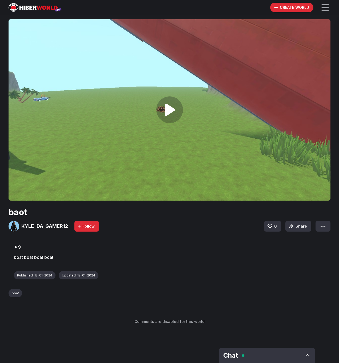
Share (297, 226)
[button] (325, 7)
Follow (86, 226)
